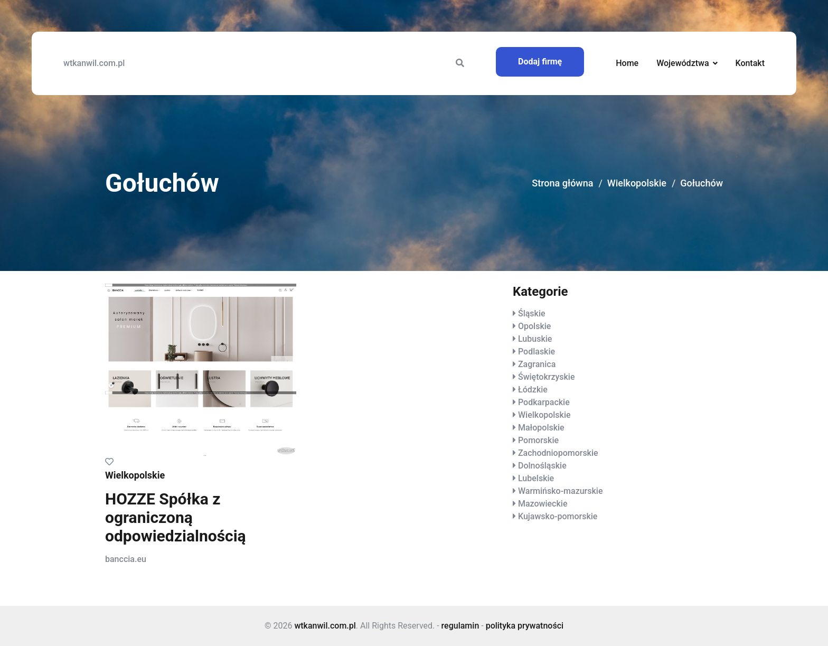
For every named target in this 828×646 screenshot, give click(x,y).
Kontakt (750, 63)
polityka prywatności (524, 626)
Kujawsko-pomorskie (557, 516)
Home (627, 63)
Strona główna (562, 183)
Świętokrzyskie (546, 377)
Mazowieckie (542, 504)
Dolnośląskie (542, 466)
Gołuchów (701, 183)
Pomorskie (538, 440)
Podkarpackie (544, 402)
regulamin (460, 626)
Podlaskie (536, 352)
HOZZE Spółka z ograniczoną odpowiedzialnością (175, 517)
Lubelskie (536, 478)
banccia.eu (125, 559)
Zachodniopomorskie (558, 453)
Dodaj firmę (540, 62)
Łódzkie (533, 390)
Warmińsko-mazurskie (560, 491)
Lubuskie (535, 339)
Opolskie (534, 326)
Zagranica (537, 364)
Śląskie (531, 313)
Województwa (682, 63)
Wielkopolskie (636, 183)
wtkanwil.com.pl (94, 63)
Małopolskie (541, 428)
